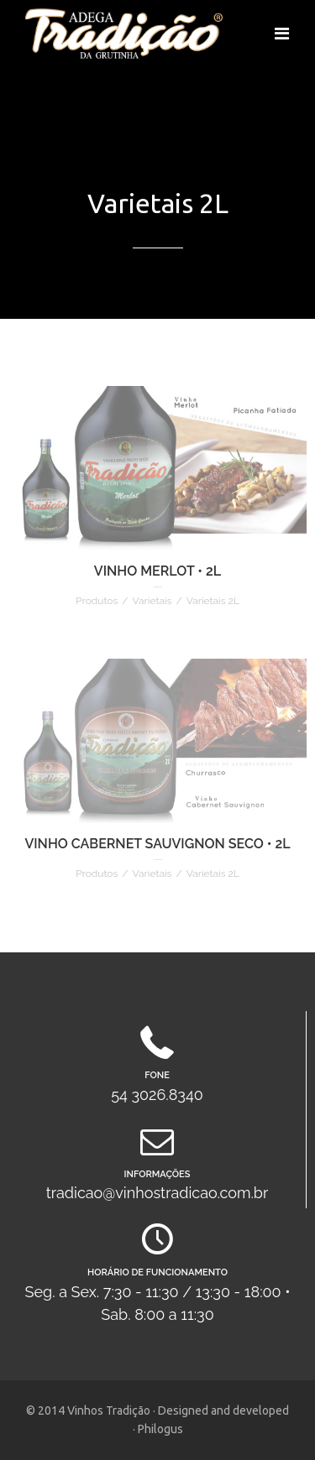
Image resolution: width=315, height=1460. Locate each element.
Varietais (152, 601)
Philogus (160, 1429)
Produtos (97, 601)
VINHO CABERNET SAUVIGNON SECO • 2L (157, 844)
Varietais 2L (212, 601)
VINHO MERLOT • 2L (157, 571)
